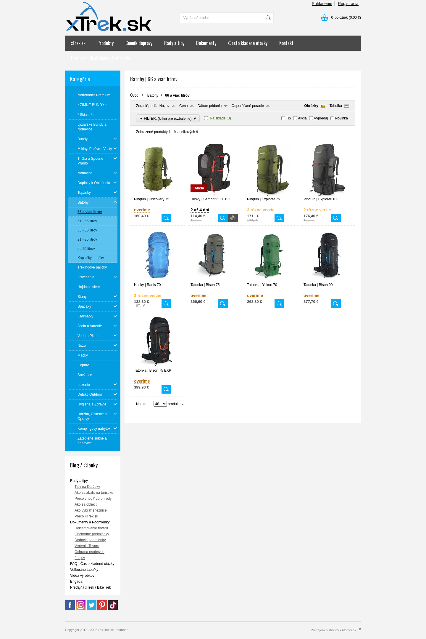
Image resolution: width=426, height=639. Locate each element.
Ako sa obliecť (86, 504)
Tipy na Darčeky (87, 487)
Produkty (105, 43)
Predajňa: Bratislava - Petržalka (100, 58)
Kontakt (286, 43)
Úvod (134, 95)
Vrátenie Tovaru (87, 546)
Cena (183, 106)
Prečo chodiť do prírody (93, 498)
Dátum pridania (210, 106)
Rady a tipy (174, 43)
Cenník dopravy (138, 43)
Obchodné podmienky (92, 534)
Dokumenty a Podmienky (89, 522)
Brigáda (76, 581)
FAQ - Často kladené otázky (92, 564)
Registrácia (348, 3)
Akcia (302, 118)
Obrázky (311, 106)
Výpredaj (321, 118)
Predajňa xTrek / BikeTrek (90, 587)
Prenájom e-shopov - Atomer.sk (336, 630)
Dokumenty (206, 43)
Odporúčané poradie (248, 106)
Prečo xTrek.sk (86, 516)
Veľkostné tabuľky (84, 570)
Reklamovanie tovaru (91, 528)
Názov (164, 106)
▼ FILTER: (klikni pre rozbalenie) (167, 118)
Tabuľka (336, 106)
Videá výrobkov (82, 575)
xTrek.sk (78, 43)
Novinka (341, 118)
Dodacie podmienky (90, 540)
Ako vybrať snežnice (91, 510)
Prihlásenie (322, 3)
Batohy (152, 95)
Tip (288, 118)
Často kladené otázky (247, 43)
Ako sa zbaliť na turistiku (94, 493)
